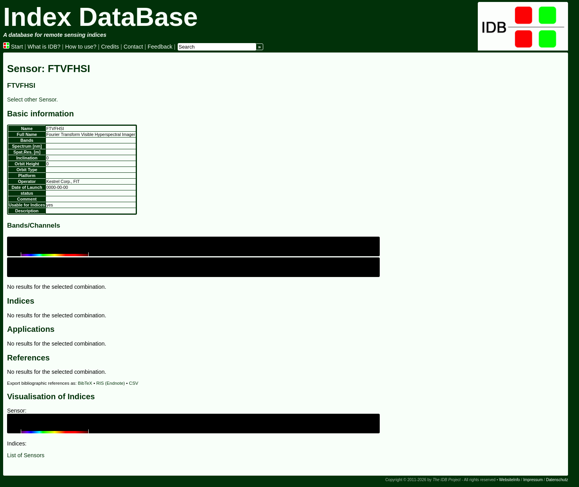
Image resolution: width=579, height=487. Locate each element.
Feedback (159, 46)
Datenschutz (557, 480)
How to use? (80, 46)
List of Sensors (25, 455)
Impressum (533, 480)
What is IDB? (43, 46)
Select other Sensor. (32, 99)
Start (13, 46)
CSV (133, 383)
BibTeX (85, 383)
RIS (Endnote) (110, 383)
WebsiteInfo (509, 480)
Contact (133, 46)
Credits (110, 46)
